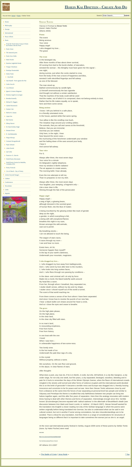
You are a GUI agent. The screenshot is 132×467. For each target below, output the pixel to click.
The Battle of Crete (49, 454)
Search (99, 15)
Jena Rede (62, 454)
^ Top (127, 454)
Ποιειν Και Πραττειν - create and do (96, 7)
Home (13, 15)
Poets (18, 15)
